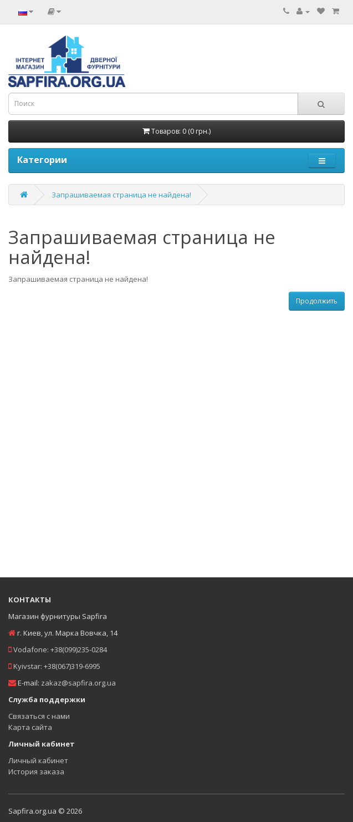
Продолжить (316, 301)
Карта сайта (30, 727)
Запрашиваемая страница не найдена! (121, 195)
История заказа (36, 772)
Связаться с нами (39, 716)
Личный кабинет (38, 760)
